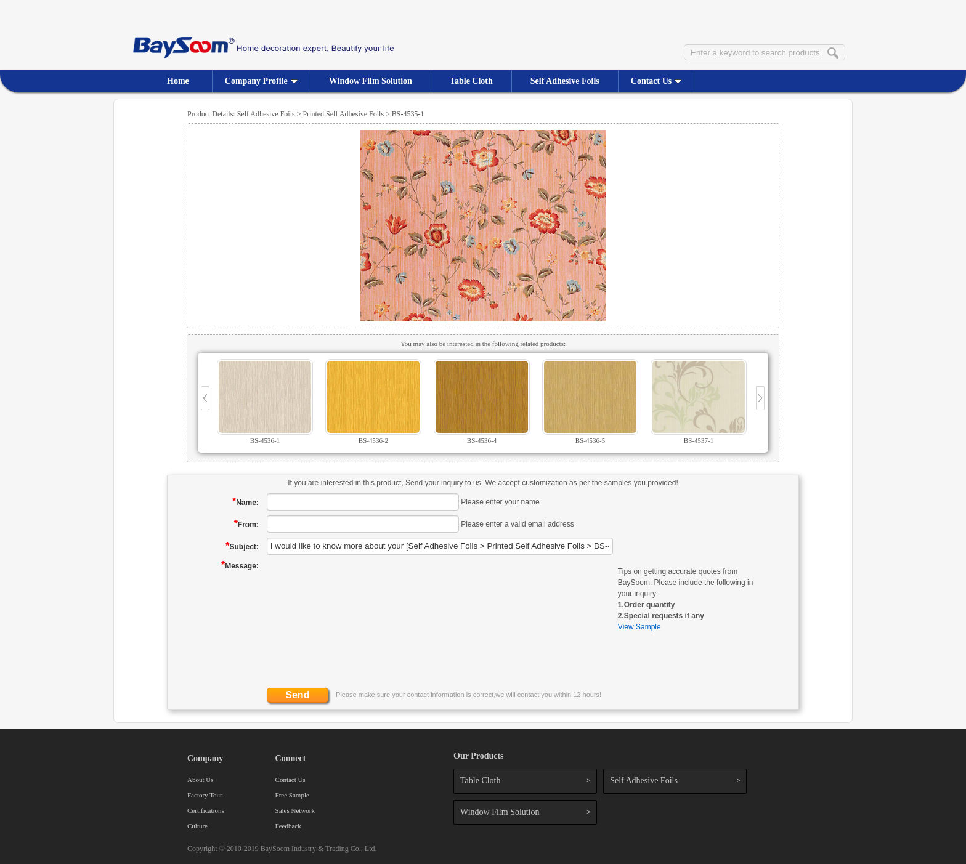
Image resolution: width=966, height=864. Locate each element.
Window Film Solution (370, 81)
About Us (200, 779)
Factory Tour (204, 795)
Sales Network (295, 810)
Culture (197, 826)
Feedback (288, 826)
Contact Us (656, 81)
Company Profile (261, 81)
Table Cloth (471, 81)
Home (178, 81)
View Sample (639, 627)
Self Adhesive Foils (564, 81)
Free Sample (292, 795)
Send (297, 695)
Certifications (205, 810)
